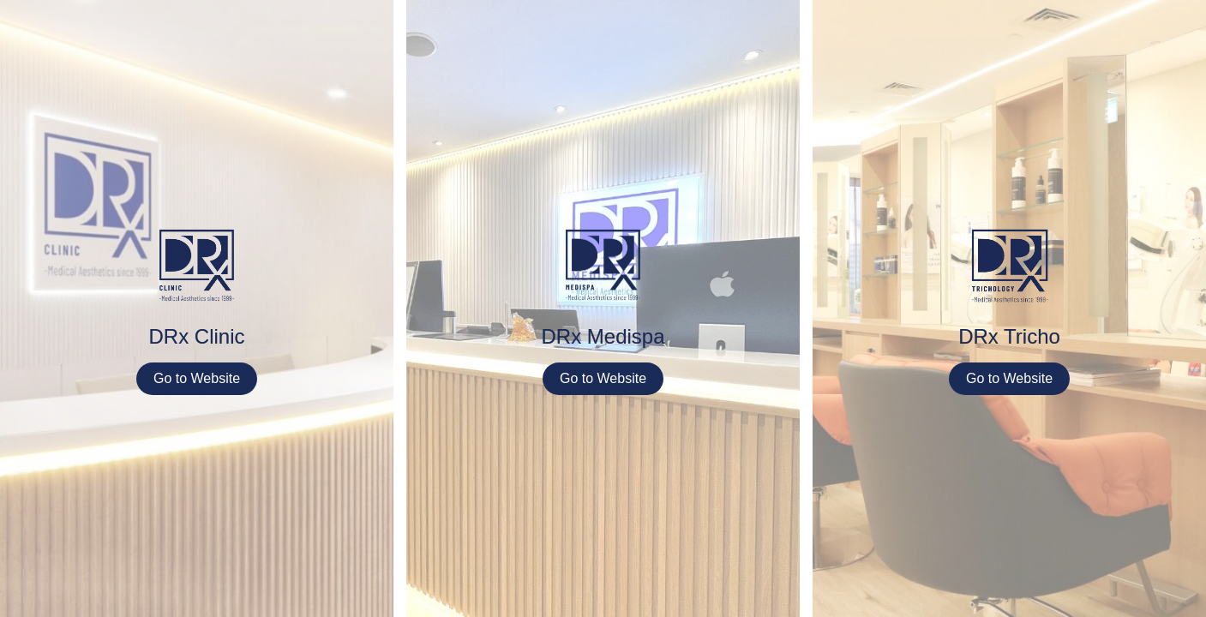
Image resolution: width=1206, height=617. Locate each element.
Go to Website (196, 378)
